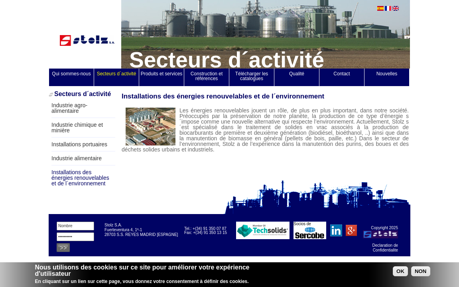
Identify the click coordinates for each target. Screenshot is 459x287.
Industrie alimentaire (76, 158)
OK (400, 272)
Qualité (296, 74)
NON (421, 272)
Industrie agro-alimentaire (69, 108)
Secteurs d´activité (116, 74)
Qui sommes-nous (71, 74)
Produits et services (162, 74)
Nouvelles (387, 74)
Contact (341, 74)
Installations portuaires (79, 144)
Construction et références (207, 76)
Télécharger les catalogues (252, 76)
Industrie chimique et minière (77, 128)
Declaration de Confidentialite (385, 247)
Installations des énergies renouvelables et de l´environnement (80, 178)
